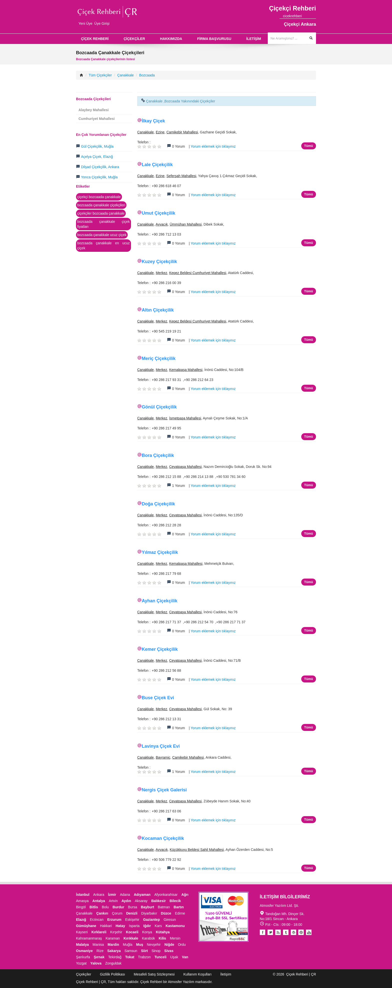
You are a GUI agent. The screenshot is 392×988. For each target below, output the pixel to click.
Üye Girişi (102, 23)
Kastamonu (175, 926)
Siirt (144, 951)
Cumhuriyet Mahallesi (96, 119)
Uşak (174, 957)
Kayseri (82, 932)
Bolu (105, 907)
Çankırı (102, 913)
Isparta (134, 926)
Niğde (169, 945)
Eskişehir (132, 920)
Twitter (270, 932)
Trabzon (144, 957)
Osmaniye (84, 951)
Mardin (113, 945)
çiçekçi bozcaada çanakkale (99, 197)
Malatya (82, 945)
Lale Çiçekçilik (157, 164)
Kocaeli (132, 932)
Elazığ (81, 920)
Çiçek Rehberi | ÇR (301, 974)
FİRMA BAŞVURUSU (214, 39)
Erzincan (96, 920)
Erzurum (114, 920)
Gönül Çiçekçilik (159, 406)
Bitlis (94, 907)
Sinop (156, 951)
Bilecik (175, 901)
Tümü (308, 146)
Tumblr (285, 932)
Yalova (95, 963)
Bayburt (147, 907)
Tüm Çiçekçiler (100, 75)
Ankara (98, 895)
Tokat (129, 957)
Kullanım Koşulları (197, 974)
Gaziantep (151, 920)
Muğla (127, 945)
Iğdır (147, 926)
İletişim (225, 974)
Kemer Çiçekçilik (160, 649)
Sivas (169, 951)
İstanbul (83, 895)
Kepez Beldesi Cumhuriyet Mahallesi (197, 273)
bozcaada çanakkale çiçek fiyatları (103, 224)
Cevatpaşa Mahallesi (185, 467)
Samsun (130, 951)
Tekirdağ (115, 957)
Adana (125, 895)
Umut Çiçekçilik (158, 213)
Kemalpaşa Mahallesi (185, 370)
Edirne (180, 913)
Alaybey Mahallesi (93, 110)
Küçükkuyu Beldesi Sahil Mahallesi (197, 850)
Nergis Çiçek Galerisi (164, 789)
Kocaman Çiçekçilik (163, 838)
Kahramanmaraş (89, 938)
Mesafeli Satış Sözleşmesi (154, 974)
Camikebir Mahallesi (182, 132)
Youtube (293, 932)
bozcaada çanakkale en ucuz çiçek (103, 245)
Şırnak (99, 957)
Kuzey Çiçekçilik (159, 261)
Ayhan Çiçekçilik (159, 600)
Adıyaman (142, 895)
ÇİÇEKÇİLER (134, 39)
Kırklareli (99, 932)
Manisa (98, 945)
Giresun (170, 920)
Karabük (148, 938)
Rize (100, 951)
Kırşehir (116, 932)
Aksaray (141, 901)
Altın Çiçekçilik (158, 310)
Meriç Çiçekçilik (159, 358)
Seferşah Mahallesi (181, 176)
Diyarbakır (149, 913)
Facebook (262, 932)
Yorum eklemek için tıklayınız (213, 146)
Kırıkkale (131, 938)
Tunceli (160, 957)
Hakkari (106, 926)
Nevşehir (154, 945)
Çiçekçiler (83, 974)
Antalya (98, 901)
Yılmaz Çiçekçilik (160, 552)
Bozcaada (147, 75)
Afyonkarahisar (166, 895)
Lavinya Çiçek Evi (161, 746)
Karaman (113, 938)
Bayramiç (163, 757)
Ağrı (185, 895)
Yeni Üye (85, 23)
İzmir (112, 895)
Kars (158, 926)
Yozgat (81, 963)
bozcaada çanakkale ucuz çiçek (101, 235)
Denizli (132, 913)
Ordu (182, 945)
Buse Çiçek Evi (158, 697)
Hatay (120, 926)
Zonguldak (113, 963)
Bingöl (81, 907)
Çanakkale (125, 75)
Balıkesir (158, 901)
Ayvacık (162, 224)
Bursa (132, 907)
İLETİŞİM (253, 39)
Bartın (179, 907)
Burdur (118, 907)
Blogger (278, 932)
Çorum (117, 913)
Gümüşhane (86, 926)
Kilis (162, 938)
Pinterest (301, 932)
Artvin (113, 901)
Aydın (126, 901)
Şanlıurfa (83, 957)
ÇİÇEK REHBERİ (94, 39)
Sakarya (114, 951)
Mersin (175, 938)
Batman (164, 907)
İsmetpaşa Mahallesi (185, 418)
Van (185, 957)
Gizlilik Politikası (112, 974)
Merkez (161, 273)
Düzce (166, 913)
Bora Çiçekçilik (158, 455)
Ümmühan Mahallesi (186, 224)
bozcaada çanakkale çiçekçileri (101, 205)
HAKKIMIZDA (171, 39)
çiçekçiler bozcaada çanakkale (100, 213)
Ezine (160, 132)
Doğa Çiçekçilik (158, 503)
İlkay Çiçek (153, 120)
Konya (147, 932)
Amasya (82, 901)
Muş (139, 945)
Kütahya (163, 932)
